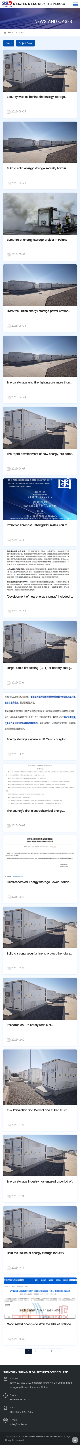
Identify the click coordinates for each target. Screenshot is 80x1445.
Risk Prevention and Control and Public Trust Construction (36, 1112)
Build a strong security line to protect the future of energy (38, 955)
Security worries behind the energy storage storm (36, 99)
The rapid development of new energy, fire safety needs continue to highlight (40, 456)
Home (11, 32)
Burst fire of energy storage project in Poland (37, 240)
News (21, 32)
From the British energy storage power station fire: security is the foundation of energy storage (39, 313)
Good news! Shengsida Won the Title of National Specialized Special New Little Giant (39, 1326)
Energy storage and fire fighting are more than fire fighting (38, 384)
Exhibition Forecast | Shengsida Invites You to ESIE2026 (37, 527)
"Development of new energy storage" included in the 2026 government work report (40, 599)
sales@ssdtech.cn (19, 1424)
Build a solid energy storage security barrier (36, 168)
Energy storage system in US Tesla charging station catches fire (36, 741)
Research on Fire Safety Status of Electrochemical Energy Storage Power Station (38, 1027)
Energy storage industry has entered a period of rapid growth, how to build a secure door (39, 1183)
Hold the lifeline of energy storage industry (35, 1253)
